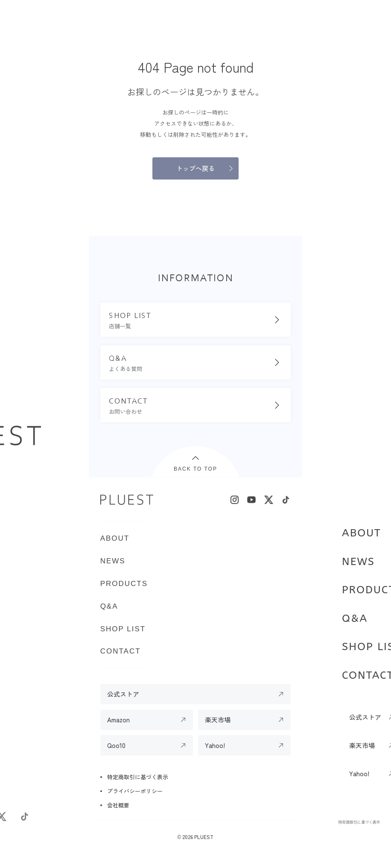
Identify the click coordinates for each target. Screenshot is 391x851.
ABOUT (361, 533)
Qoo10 (116, 745)
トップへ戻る (195, 168)
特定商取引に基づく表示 (359, 822)
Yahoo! (215, 745)
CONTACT (120, 651)
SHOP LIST (123, 629)
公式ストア (123, 693)
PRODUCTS (124, 584)
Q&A (355, 618)
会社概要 (118, 805)
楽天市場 (218, 719)
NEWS (358, 561)
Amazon (118, 719)
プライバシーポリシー (135, 791)
